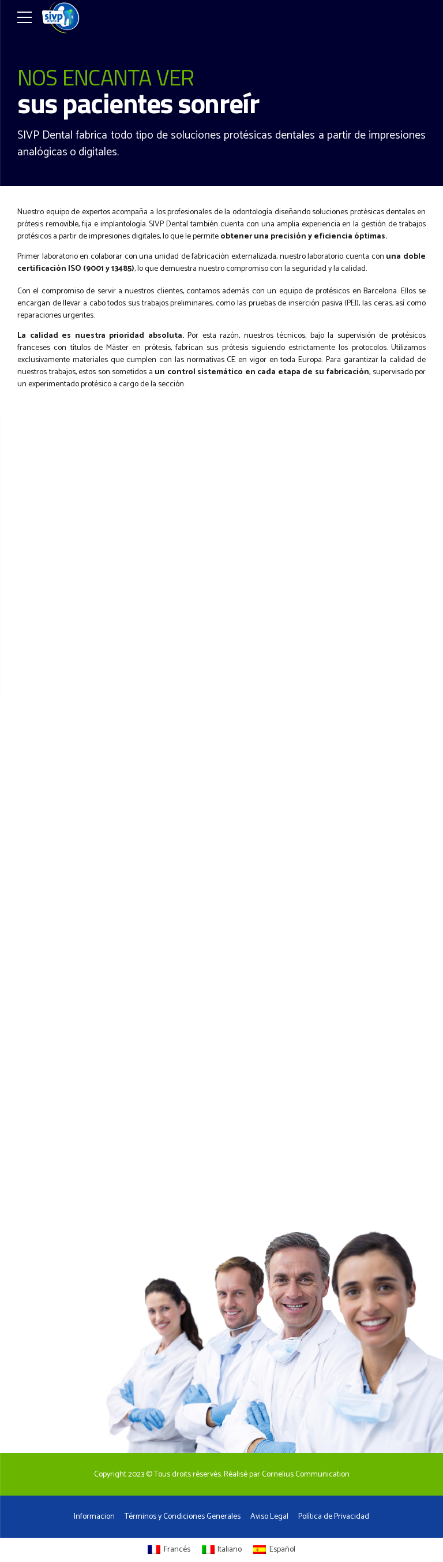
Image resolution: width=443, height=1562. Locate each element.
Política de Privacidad (333, 1516)
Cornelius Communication (306, 1474)
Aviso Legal (269, 1516)
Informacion (94, 1516)
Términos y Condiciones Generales (183, 1516)
